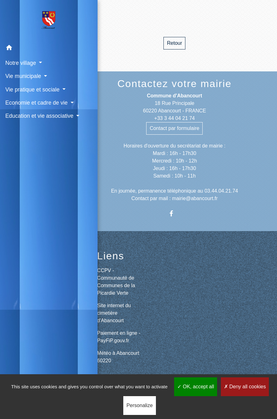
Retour (174, 43)
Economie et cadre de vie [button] (36, 102)
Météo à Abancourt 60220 (118, 356)
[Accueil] (36, 20)
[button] (36, 48)
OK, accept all (195, 386)
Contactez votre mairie (174, 83)
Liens (111, 255)
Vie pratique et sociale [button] (33, 89)
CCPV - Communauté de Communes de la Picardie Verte (116, 282)
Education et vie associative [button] (24, 128)
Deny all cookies (245, 386)
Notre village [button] (21, 62)
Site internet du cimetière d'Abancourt (114, 313)
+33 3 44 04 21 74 (174, 118)
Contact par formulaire (174, 128)
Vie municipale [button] (23, 76)
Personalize (139, 405)
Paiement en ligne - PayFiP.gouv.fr (119, 336)
